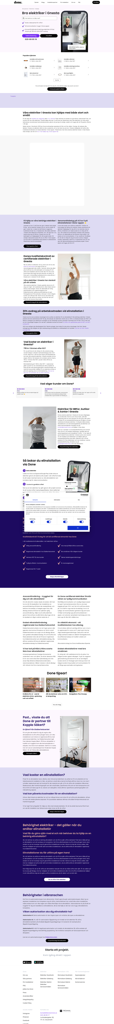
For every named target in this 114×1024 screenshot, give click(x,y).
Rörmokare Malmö (64, 981)
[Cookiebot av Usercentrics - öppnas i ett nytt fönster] (81, 495)
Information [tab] (57, 499)
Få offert (96, 2)
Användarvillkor (28, 995)
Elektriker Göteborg (46, 977)
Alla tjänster (25, 8)
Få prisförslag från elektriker (69, 447)
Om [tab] (79, 499)
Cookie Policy (27, 1002)
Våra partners (27, 977)
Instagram (26, 1012)
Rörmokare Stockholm (65, 974)
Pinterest (26, 1016)
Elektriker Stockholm (47, 974)
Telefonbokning (30, 36)
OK (78, 527)
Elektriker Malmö (45, 981)
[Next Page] (57, 80)
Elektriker (31, 8)
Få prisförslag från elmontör (57, 939)
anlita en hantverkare (29, 266)
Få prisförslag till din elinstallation (36, 302)
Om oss (73, 2)
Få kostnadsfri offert (57, 89)
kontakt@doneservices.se (65, 427)
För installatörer (64, 2)
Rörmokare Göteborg (65, 977)
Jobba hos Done (28, 988)
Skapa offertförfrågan (57, 576)
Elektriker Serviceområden (45, 984)
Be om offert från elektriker (57, 878)
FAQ (79, 2)
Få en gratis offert (32, 246)
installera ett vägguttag (38, 118)
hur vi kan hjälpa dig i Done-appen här (47, 131)
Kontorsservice (80, 981)
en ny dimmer (51, 118)
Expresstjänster (80, 974)
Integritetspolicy (28, 998)
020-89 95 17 (45, 1014)
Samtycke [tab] (35, 499)
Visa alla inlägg (57, 703)
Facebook (26, 1019)
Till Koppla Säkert (31, 752)
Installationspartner (52, 2)
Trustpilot (13, 96)
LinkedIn (25, 1023)
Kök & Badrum (80, 977)
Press (24, 991)
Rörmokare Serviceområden (63, 985)
